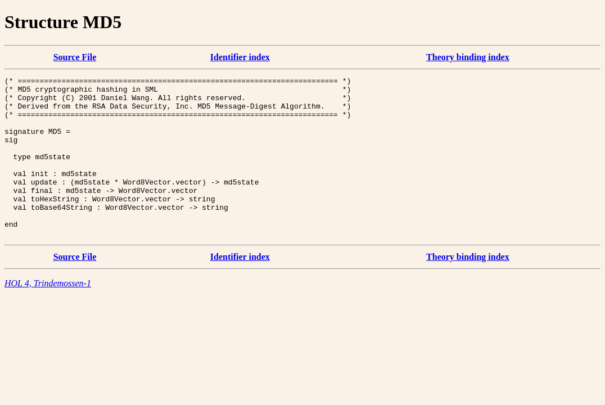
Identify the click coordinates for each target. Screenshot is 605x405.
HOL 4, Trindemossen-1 (47, 315)
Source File (75, 57)
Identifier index (240, 57)
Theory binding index (467, 57)
